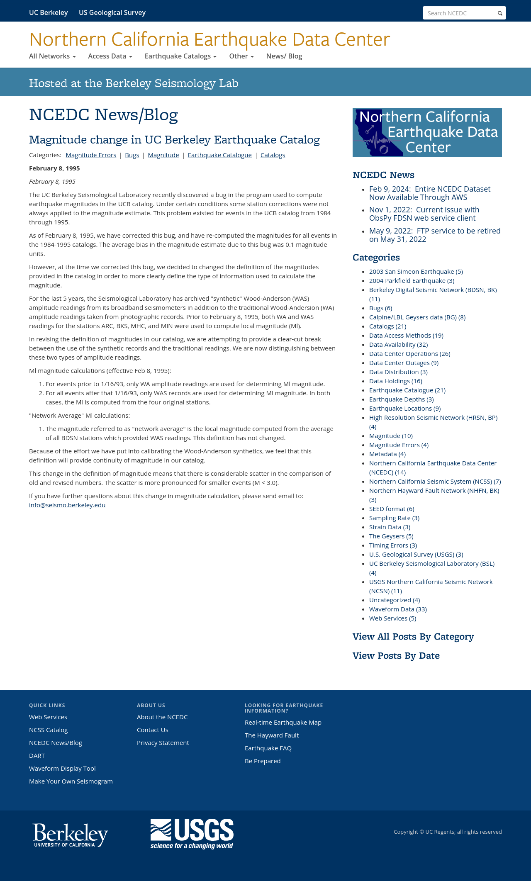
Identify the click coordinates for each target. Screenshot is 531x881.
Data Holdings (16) (395, 381)
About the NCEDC (162, 717)
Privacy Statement (163, 742)
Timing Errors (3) (393, 545)
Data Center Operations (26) (410, 353)
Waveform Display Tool (62, 768)
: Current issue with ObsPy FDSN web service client (424, 213)
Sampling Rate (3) (394, 518)
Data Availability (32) (398, 344)
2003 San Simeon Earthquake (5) (416, 271)
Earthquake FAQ (268, 748)
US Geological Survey (112, 12)
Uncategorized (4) (394, 600)
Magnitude (163, 155)
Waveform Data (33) (398, 609)
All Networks (52, 56)
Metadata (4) (387, 454)
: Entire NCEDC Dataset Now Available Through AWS (430, 193)
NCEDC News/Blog (55, 742)
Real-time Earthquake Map (283, 722)
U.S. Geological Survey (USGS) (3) (416, 554)
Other (241, 56)
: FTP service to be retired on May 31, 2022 (435, 235)
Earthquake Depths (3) (401, 399)
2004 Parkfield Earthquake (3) (411, 280)
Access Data (110, 56)
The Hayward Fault (272, 735)
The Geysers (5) (391, 536)
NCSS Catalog (48, 729)
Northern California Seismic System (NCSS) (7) (435, 481)
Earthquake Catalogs (181, 56)
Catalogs (273, 155)
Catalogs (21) (387, 326)
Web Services (48, 717)
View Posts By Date (396, 655)
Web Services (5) (392, 618)
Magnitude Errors (91, 155)
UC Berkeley (48, 12)
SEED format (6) (391, 508)
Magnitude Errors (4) (399, 444)
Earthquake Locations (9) (405, 408)
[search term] (464, 12)
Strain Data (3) (389, 527)
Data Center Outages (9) (403, 362)
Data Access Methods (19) (406, 335)
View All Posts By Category (413, 636)
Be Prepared (263, 761)
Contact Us (152, 729)
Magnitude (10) (391, 435)
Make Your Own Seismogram (71, 781)
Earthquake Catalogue (220, 155)
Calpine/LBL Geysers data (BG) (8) (417, 317)
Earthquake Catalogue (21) (407, 390)
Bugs (132, 155)
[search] (500, 13)
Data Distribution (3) (398, 371)
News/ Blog (284, 56)
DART (37, 755)
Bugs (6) (380, 308)
